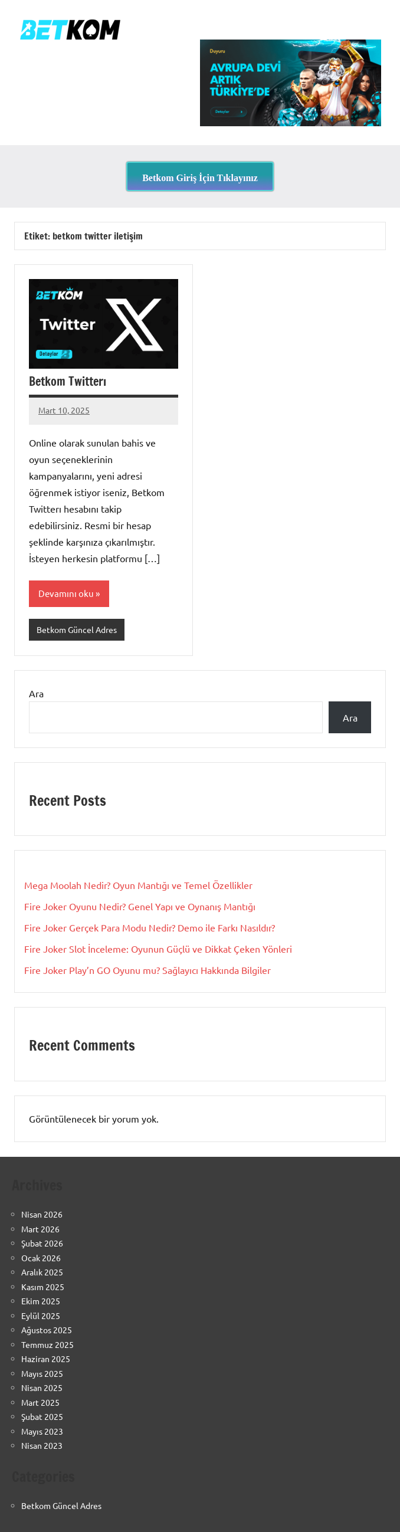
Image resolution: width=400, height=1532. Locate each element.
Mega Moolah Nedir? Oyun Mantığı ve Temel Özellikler (138, 885)
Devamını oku (66, 593)
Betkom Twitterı (67, 381)
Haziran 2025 (45, 1358)
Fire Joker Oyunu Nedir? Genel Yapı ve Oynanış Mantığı (139, 906)
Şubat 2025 (42, 1416)
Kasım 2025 (42, 1286)
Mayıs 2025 (42, 1373)
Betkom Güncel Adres (77, 629)
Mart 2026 (40, 1228)
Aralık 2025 (42, 1272)
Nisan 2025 (42, 1387)
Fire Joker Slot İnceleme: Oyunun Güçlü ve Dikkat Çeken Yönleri (158, 948)
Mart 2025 (40, 1402)
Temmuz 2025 (47, 1344)
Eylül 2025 (40, 1315)
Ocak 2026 (41, 1257)
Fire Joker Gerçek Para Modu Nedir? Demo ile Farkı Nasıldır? (149, 927)
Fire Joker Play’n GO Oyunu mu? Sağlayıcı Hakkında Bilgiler (147, 970)
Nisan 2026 (42, 1214)
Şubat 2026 (42, 1243)
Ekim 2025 (40, 1300)
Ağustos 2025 (46, 1329)
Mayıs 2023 (42, 1431)
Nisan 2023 (42, 1445)
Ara (36, 693)
